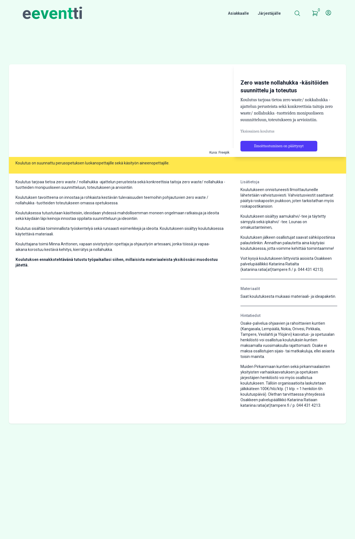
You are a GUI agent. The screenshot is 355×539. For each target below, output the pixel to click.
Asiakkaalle (238, 13)
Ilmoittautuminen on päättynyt (279, 163)
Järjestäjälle (269, 13)
